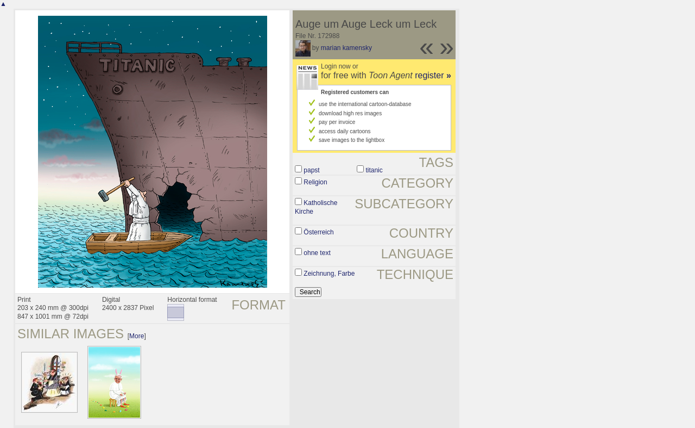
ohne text (317, 253)
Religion (315, 182)
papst (311, 170)
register (433, 75)
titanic (373, 170)
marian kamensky (346, 48)
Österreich (318, 232)
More (136, 336)
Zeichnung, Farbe (329, 273)
